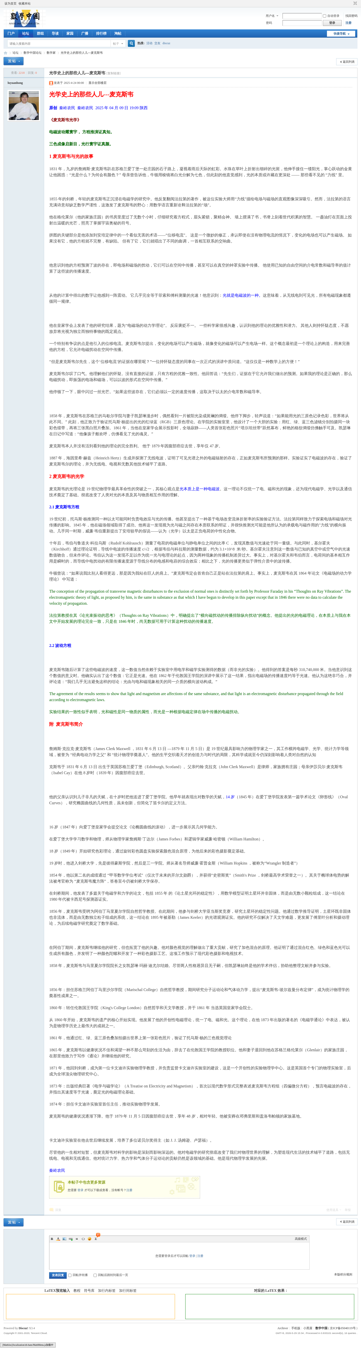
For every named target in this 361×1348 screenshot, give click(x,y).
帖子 (116, 43)
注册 (348, 23)
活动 (149, 43)
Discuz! (23, 1328)
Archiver (282, 1328)
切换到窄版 (354, 3)
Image (64, 1238)
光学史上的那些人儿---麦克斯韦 (82, 52)
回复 (58, 1210)
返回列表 (349, 62)
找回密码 (351, 16)
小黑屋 (307, 1328)
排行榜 (101, 33)
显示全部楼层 (97, 83)
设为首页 (11, 3)
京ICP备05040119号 (342, 1328)
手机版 (295, 1328)
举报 (348, 1210)
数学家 (51, 52)
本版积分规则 (343, 1274)
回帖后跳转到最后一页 (111, 1275)
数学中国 (6, 52)
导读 (55, 33)
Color (58, 1238)
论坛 (25, 33)
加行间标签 (128, 1291)
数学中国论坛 (33, 52)
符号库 (89, 1291)
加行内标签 (107, 1291)
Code (83, 1238)
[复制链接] (114, 73)
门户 (11, 33)
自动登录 (331, 16)
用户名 (270, 16)
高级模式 (301, 1239)
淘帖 (117, 33)
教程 (76, 1291)
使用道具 (332, 1210)
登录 (80, 1190)
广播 (84, 33)
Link (70, 1238)
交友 (157, 43)
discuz (166, 43)
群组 (40, 33)
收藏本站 (25, 3)
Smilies (89, 1238)
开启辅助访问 (350, 3)
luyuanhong (15, 83)
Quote (76, 1238)
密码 (269, 23)
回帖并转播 (78, 1275)
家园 (69, 33)
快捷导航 (340, 33)
